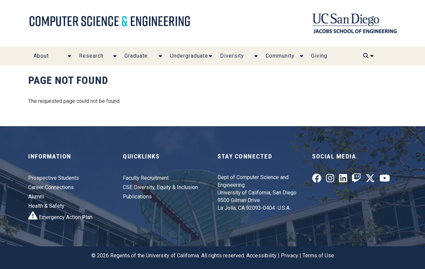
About (41, 56)
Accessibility (261, 255)
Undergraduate (189, 56)
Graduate (136, 56)
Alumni (36, 196)
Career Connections (51, 187)
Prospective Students (53, 178)
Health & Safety (46, 206)
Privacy (289, 255)
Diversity (232, 56)
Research (91, 56)
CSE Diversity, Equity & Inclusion (160, 187)
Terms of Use (318, 255)
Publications (137, 196)
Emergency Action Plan (60, 217)
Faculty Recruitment (146, 178)
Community (280, 56)
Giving (319, 56)
